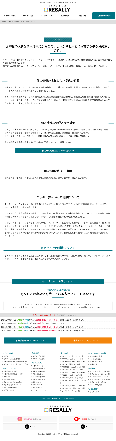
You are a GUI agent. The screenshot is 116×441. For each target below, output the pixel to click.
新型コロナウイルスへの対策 (100, 377)
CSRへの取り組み (96, 388)
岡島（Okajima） (38, 377)
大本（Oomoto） (38, 388)
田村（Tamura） (38, 369)
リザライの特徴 (10, 16)
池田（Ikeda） (37, 390)
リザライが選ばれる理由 (12, 362)
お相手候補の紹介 (103, 16)
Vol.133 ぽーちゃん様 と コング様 (73, 370)
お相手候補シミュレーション (28, 343)
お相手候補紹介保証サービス (13, 377)
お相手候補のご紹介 (10, 374)
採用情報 (56, 401)
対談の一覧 (94, 367)
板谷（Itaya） (37, 385)
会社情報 (92, 371)
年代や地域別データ (10, 390)
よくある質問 (93, 392)
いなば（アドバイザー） (41, 393)
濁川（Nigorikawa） (39, 374)
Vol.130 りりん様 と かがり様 (72, 378)
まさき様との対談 (96, 359)
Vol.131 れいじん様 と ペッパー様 (73, 375)
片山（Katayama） (39, 379)
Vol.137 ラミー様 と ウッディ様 (72, 359)
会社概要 (44, 401)
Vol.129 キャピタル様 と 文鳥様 (72, 380)
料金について (8, 379)
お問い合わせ (70, 401)
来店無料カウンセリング (84, 343)
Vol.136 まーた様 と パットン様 (72, 362)
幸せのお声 (64, 356)
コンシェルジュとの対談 (97, 356)
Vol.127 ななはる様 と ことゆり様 (73, 388)
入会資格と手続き (10, 382)
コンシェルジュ (46, 16)
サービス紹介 (28, 16)
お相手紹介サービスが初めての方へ (16, 364)
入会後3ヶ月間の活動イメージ (14, 388)
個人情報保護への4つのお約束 (100, 382)
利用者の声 (65, 16)
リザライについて (10, 359)
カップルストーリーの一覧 (71, 394)
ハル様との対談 (95, 362)
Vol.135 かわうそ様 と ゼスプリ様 (73, 364)
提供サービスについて (10, 371)
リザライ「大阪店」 (39, 362)
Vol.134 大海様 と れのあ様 (71, 367)
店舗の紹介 (83, 16)
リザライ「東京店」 (39, 359)
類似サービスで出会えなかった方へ (16, 367)
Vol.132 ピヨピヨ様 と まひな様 (72, 372)
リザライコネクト (10, 393)
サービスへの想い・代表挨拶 (100, 374)
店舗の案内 (35, 356)
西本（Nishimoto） (39, 382)
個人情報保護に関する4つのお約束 (56, 153)
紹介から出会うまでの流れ (13, 385)
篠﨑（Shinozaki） (39, 371)
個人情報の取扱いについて (99, 379)
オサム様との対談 (96, 364)
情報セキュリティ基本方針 (99, 385)
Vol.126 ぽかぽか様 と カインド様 (73, 391)
